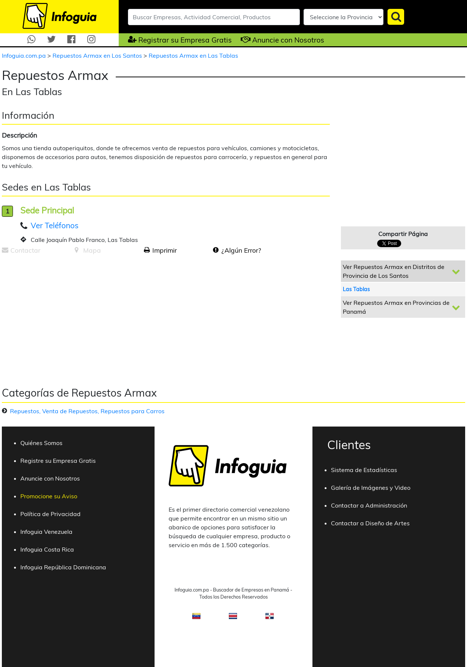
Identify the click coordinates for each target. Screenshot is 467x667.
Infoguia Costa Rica (47, 549)
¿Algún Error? (241, 250)
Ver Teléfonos (54, 225)
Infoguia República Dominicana (63, 567)
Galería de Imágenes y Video (370, 487)
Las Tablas (356, 289)
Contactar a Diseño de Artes (370, 523)
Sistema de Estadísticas (364, 470)
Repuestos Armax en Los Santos (98, 55)
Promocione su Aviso (48, 496)
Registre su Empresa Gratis (58, 460)
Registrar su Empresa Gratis (185, 40)
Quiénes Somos (41, 443)
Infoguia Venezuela (46, 531)
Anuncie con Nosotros (288, 40)
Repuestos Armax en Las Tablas (193, 55)
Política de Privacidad (50, 514)
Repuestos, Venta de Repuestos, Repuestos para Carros (87, 411)
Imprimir (164, 250)
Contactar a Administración (369, 505)
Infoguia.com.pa (24, 55)
